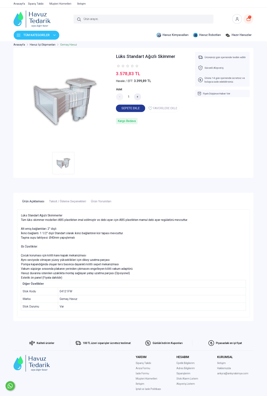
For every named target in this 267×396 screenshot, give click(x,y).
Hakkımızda (224, 368)
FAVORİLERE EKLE (162, 108)
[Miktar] (128, 96)
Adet (119, 89)
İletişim (140, 383)
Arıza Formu (143, 368)
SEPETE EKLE (130, 108)
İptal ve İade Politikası (148, 388)
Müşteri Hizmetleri (146, 378)
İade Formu (142, 373)
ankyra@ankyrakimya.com (232, 373)
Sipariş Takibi (143, 363)
